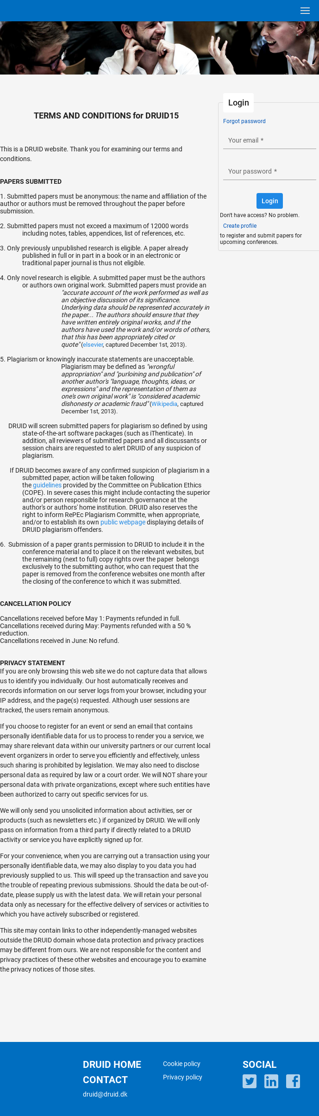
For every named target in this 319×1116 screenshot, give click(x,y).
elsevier (93, 344)
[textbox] (269, 140)
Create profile (239, 226)
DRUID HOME (112, 1064)
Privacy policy (182, 1077)
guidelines (47, 485)
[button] (269, 201)
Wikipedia (164, 403)
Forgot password (244, 121)
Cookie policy (181, 1063)
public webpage (122, 522)
